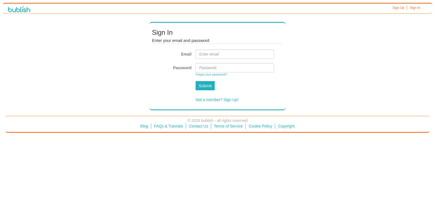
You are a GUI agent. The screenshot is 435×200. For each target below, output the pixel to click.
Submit (205, 85)
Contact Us (198, 126)
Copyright (286, 126)
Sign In (415, 8)
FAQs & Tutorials (168, 126)
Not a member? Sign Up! (217, 100)
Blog (144, 126)
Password (182, 68)
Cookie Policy (260, 126)
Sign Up (398, 8)
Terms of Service (228, 126)
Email (186, 54)
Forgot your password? (211, 74)
